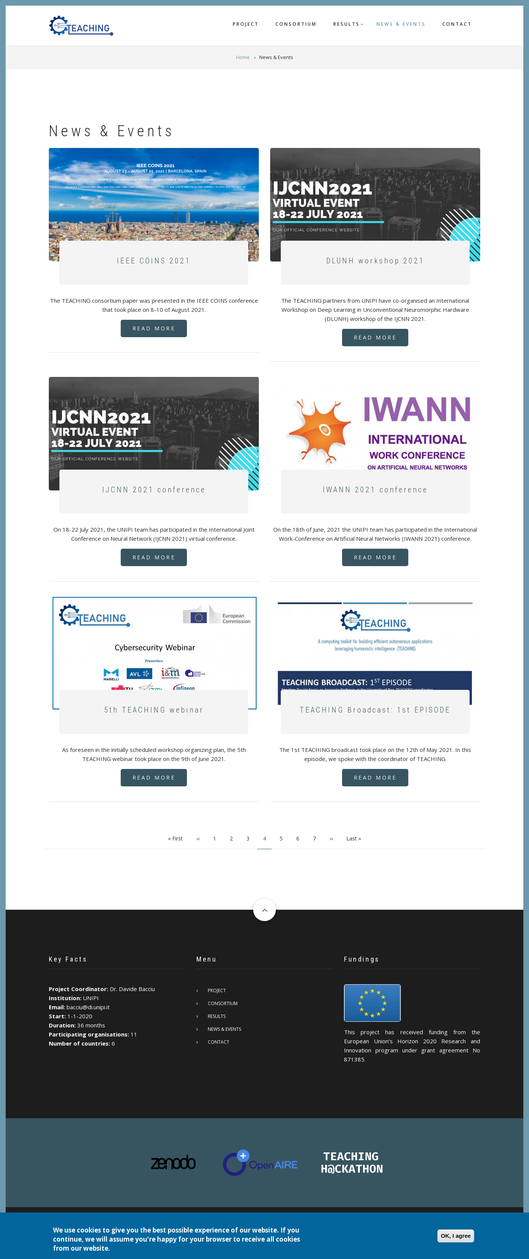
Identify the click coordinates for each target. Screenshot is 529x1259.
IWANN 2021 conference (375, 489)
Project (246, 24)
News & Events (401, 24)
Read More (154, 328)
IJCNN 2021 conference (154, 489)
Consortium (296, 24)
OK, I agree (456, 1236)
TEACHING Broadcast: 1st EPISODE (375, 709)
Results (346, 24)
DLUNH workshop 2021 (375, 260)
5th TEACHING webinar (154, 709)
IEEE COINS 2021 (154, 260)
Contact (457, 24)
